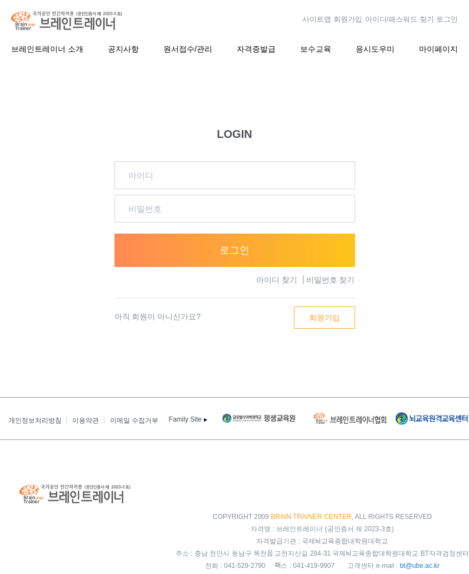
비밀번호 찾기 (330, 279)
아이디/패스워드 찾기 (399, 18)
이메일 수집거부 (134, 420)
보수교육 (315, 48)
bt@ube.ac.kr (420, 565)
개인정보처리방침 (35, 420)
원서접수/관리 (187, 48)
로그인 (447, 18)
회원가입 (347, 18)
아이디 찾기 (276, 279)
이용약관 (85, 420)
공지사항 (123, 48)
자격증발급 (256, 48)
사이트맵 (316, 18)
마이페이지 (438, 48)
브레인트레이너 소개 (47, 48)
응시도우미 (375, 48)
